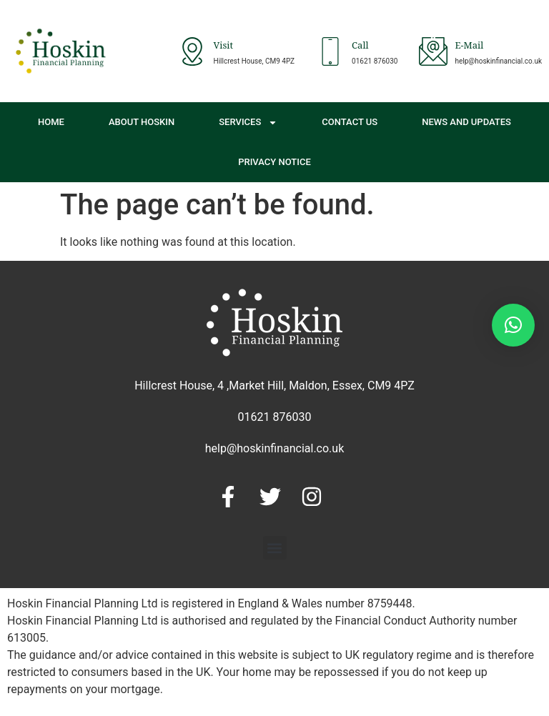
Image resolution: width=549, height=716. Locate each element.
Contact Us (349, 121)
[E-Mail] (433, 51)
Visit (224, 47)
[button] (275, 548)
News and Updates (466, 121)
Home (51, 121)
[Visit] (192, 51)
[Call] (330, 51)
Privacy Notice (274, 161)
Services (248, 122)
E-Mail (469, 47)
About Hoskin (141, 121)
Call (360, 47)
